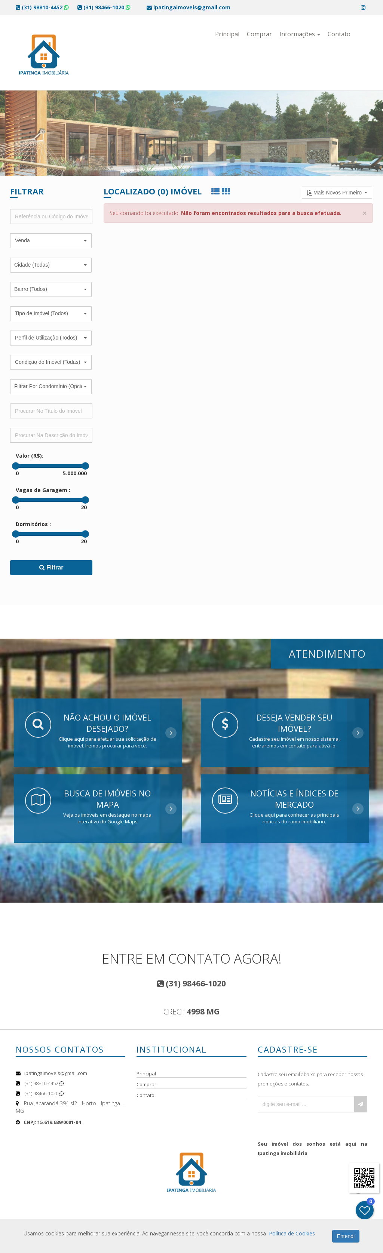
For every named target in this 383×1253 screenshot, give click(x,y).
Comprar (259, 34)
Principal (227, 34)
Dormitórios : (33, 524)
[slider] (15, 466)
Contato (339, 34)
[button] (51, 240)
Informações (299, 34)
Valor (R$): (29, 455)
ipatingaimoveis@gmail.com (55, 1073)
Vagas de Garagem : (43, 490)
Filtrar (51, 567)
